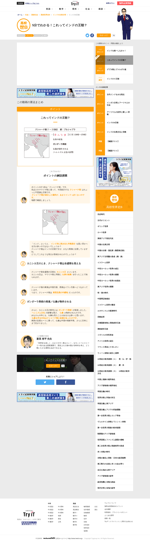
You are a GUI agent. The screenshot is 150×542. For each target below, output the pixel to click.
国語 (101, 9)
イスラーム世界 (104, 263)
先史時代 (101, 214)
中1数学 (50, 516)
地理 (59, 516)
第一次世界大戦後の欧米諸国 (109, 428)
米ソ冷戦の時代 (104, 452)
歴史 (59, 519)
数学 (61, 9)
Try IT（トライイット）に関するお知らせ (119, 521)
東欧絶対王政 (103, 329)
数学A (75, 522)
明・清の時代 (103, 293)
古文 (96, 506)
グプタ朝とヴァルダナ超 (116, 69)
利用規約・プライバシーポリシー (116, 512)
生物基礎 (87, 513)
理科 (74, 9)
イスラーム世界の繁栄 (106, 305)
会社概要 (108, 509)
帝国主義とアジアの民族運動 (109, 410)
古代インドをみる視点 (115, 94)
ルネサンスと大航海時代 (107, 311)
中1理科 (60, 506)
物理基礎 (87, 506)
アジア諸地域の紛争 (105, 476)
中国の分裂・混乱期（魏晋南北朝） (112, 250)
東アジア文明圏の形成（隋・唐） (111, 257)
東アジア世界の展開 (105, 287)
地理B (86, 531)
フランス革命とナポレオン (108, 347)
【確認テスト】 (113, 141)
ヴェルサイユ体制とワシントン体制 (112, 422)
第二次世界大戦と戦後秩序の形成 (111, 446)
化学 (85, 519)
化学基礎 (87, 509)
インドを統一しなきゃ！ (116, 51)
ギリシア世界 (103, 226)
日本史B (86, 525)
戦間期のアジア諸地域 (106, 434)
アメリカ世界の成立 (105, 341)
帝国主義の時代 (104, 391)
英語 (48, 9)
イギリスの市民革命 (105, 335)
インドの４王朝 (113, 79)
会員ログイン (110, 3)
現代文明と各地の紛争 (106, 488)
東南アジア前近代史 (105, 238)
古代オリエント (104, 220)
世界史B (86, 528)
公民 (59, 522)
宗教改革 (101, 317)
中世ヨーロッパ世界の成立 (108, 269)
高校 (74, 503)
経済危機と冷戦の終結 (106, 482)
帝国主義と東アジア (105, 404)
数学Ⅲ (75, 519)
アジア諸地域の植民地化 (107, 385)
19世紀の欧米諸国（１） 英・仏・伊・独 (114, 359)
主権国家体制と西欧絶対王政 (109, 323)
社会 (87, 9)
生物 (85, 522)
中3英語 (50, 513)
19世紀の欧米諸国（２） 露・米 (112, 365)
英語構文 (76, 509)
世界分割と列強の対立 (106, 398)
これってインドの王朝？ (116, 60)
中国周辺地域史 (104, 299)
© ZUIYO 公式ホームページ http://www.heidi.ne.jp (59, 538)
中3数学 (50, 522)
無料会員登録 (125, 3)
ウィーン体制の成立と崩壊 (108, 353)
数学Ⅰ (75, 513)
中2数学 (50, 519)
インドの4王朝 (112, 123)
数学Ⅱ (75, 516)
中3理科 (60, 513)
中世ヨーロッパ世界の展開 (108, 275)
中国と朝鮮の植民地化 (106, 379)
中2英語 (50, 509)
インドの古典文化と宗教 (116, 132)
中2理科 (60, 509)
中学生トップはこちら (32, 3)
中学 (49, 503)
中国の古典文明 (104, 244)
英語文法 (76, 506)
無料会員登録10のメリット (114, 506)
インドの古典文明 (102, 87)
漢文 (96, 509)
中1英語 (50, 506)
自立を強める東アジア (106, 470)
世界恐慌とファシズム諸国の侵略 (111, 440)
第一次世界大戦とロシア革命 (109, 416)
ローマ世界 (102, 232)
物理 (85, 516)
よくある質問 (109, 515)
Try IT (75, 3)
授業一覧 (108, 518)
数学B (75, 525)
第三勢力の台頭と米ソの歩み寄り (111, 464)
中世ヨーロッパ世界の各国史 (109, 281)
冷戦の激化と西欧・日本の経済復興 (112, 458)
